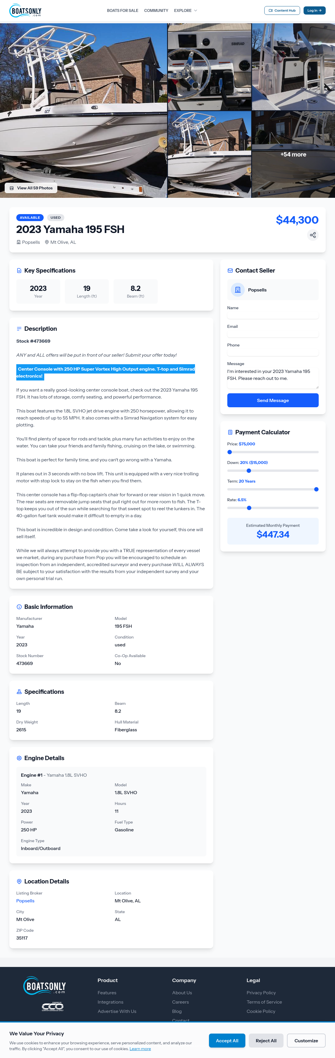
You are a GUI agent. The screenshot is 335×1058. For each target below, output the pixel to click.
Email (232, 326)
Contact (181, 1020)
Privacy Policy (261, 992)
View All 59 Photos (31, 188)
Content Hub (282, 10)
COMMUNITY (156, 10)
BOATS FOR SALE (122, 10)
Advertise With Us (117, 1011)
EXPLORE (186, 10)
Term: (241, 481)
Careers (180, 1002)
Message (235, 363)
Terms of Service (264, 1002)
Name (233, 307)
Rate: (237, 499)
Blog (177, 1011)
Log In (315, 10)
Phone (233, 345)
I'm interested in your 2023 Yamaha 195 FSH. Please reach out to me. (273, 378)
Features (107, 992)
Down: (247, 462)
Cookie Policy (261, 1011)
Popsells (28, 242)
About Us (182, 992)
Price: (241, 444)
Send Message (273, 400)
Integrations (110, 1002)
